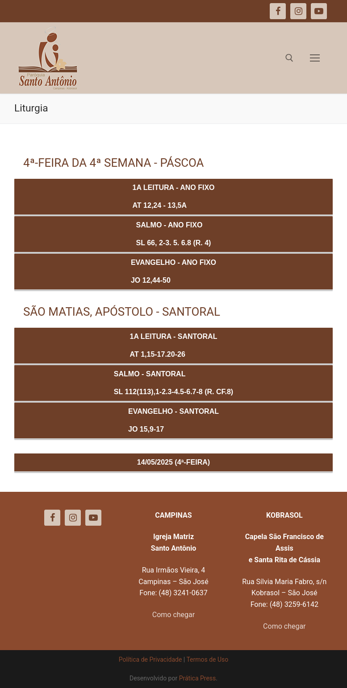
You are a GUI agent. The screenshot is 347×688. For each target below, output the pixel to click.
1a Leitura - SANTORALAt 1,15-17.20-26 (173, 345)
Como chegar (173, 614)
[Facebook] (52, 518)
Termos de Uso (207, 659)
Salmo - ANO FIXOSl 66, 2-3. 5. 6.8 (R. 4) (173, 234)
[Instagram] (73, 518)
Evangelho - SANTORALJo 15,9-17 (173, 420)
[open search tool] (289, 58)
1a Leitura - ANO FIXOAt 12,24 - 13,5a (174, 196)
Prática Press (197, 678)
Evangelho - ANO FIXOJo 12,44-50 (173, 271)
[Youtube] (93, 518)
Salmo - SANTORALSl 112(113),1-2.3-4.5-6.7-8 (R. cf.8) (173, 382)
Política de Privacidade (150, 659)
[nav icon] (315, 58)
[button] (328, 12)
